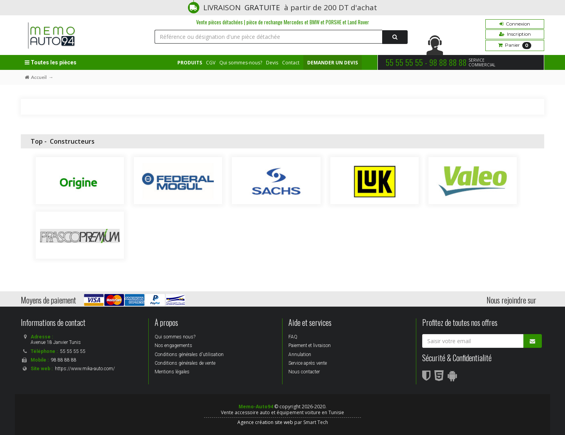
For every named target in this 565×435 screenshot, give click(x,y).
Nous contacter (304, 372)
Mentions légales (172, 372)
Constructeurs (72, 141)
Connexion (514, 24)
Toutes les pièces (51, 62)
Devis (272, 62)
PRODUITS (189, 62)
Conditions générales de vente (185, 363)
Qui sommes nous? (175, 337)
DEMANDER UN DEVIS (332, 62)
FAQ (292, 337)
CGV (210, 62)
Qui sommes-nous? (240, 62)
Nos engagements (173, 345)
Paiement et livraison (309, 345)
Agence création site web (265, 422)
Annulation (299, 354)
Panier (514, 45)
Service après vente (307, 363)
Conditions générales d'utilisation (189, 354)
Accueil (36, 77)
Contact (290, 62)
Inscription (515, 34)
